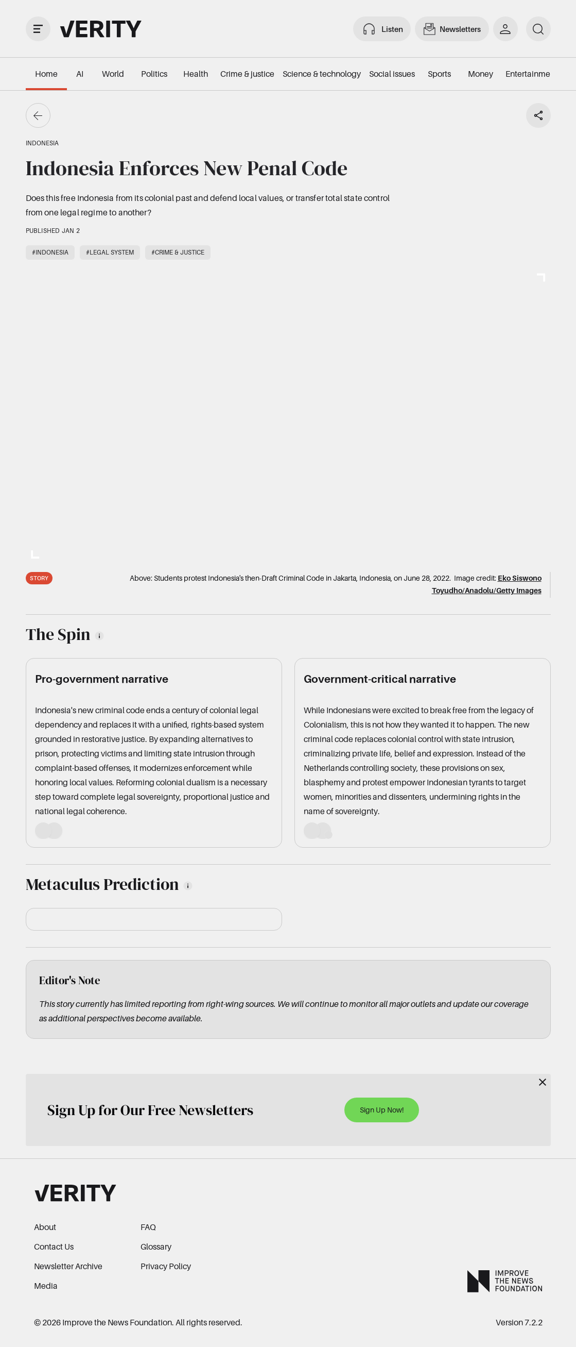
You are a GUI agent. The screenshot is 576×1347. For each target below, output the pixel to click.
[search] (538, 28)
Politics (154, 74)
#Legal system (110, 252)
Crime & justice (247, 74)
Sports (439, 74)
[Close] (542, 1082)
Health (195, 74)
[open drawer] (38, 28)
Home (46, 74)
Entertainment (531, 74)
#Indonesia (50, 252)
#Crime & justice (177, 252)
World (113, 74)
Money (480, 74)
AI (79, 74)
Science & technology (322, 74)
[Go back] (38, 115)
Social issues (392, 74)
